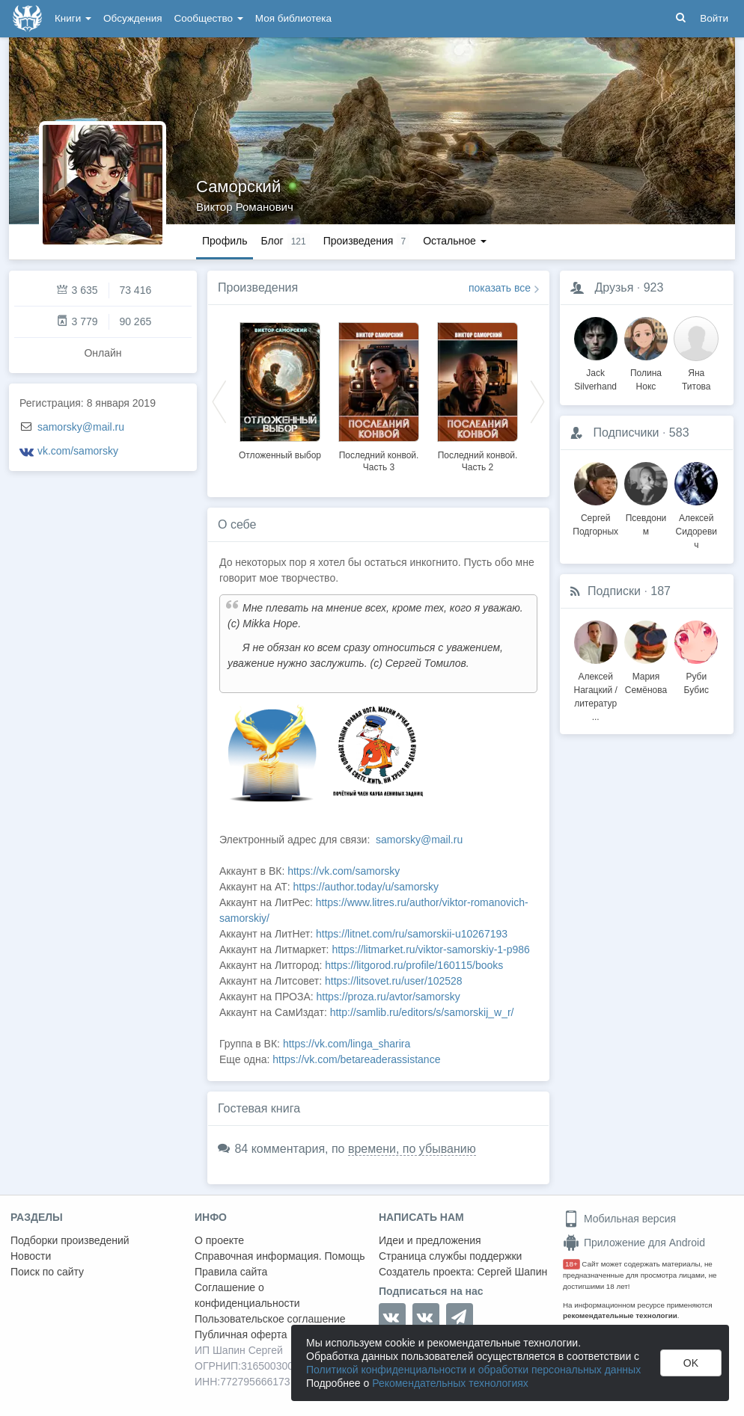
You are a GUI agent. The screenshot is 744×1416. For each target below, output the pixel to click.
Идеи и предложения (430, 1240)
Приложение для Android (634, 1242)
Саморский (238, 186)
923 (654, 287)
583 (679, 432)
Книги (73, 18)
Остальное (455, 241)
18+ (571, 1264)
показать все (500, 288)
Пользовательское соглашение (270, 1319)
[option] (280, 388)
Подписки (614, 591)
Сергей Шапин (512, 1272)
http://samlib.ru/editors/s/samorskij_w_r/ (422, 1012)
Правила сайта (231, 1272)
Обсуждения (132, 18)
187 (660, 591)
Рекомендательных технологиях (450, 1383)
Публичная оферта (241, 1334)
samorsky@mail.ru (80, 427)
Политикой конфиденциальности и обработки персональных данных (473, 1370)
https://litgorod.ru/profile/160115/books (414, 965)
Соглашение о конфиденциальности (247, 1295)
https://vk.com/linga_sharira (346, 1044)
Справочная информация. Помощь (280, 1256)
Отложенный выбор (280, 455)
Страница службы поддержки (450, 1256)
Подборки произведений (69, 1240)
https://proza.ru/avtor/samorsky (388, 997)
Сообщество (208, 18)
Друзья (613, 287)
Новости (30, 1256)
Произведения (258, 287)
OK (690, 1363)
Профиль (224, 241)
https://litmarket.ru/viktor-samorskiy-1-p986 (431, 949)
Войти (714, 18)
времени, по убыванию (412, 1148)
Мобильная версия (619, 1218)
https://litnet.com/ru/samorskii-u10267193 (411, 934)
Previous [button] (219, 400)
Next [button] (537, 400)
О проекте (219, 1240)
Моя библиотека (293, 18)
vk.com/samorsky (77, 451)
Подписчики (626, 432)
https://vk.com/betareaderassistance (356, 1059)
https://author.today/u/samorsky (366, 887)
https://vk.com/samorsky (343, 871)
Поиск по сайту (47, 1272)
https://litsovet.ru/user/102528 (394, 981)
